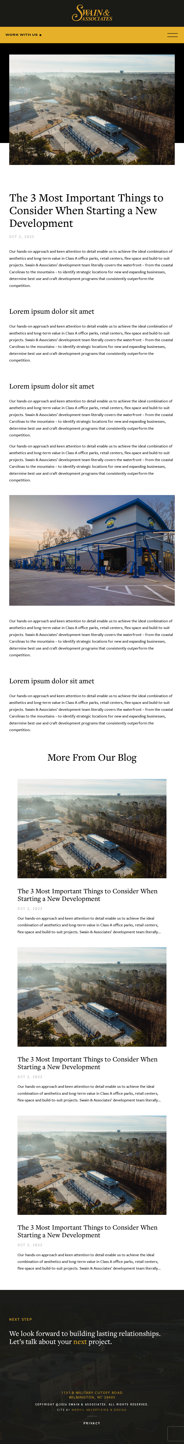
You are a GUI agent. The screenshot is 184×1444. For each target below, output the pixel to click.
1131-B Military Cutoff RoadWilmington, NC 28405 (91, 1395)
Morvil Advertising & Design (99, 1410)
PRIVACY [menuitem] (91, 1423)
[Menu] (171, 35)
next (80, 1342)
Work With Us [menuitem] (22, 35)
